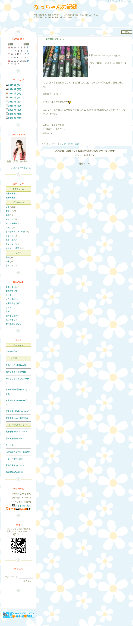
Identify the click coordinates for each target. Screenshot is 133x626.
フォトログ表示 (21, 505)
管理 (77, 144)
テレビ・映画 (66, 144)
